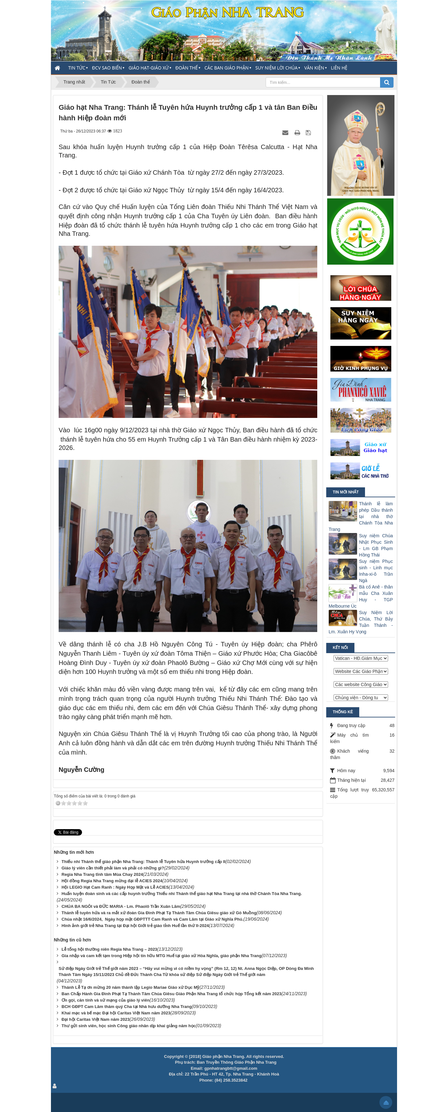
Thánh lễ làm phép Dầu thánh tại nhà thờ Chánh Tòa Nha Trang (360, 516)
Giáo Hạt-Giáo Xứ (149, 68)
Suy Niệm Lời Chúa (276, 68)
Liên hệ (339, 68)
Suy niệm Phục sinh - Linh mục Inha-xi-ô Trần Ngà (376, 571)
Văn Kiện (314, 68)
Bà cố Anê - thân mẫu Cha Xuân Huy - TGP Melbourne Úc (360, 596)
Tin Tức (76, 68)
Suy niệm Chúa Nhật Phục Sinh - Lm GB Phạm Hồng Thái (376, 545)
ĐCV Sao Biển (107, 68)
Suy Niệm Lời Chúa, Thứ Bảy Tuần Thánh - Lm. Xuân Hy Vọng (360, 622)
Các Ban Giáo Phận (226, 68)
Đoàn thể (186, 68)
